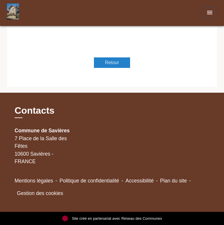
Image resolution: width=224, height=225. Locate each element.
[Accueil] (29, 13)
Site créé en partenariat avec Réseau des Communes (112, 218)
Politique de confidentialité (89, 181)
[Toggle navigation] (209, 13)
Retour (112, 62)
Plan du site (173, 181)
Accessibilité (139, 181)
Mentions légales (34, 181)
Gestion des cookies (40, 193)
